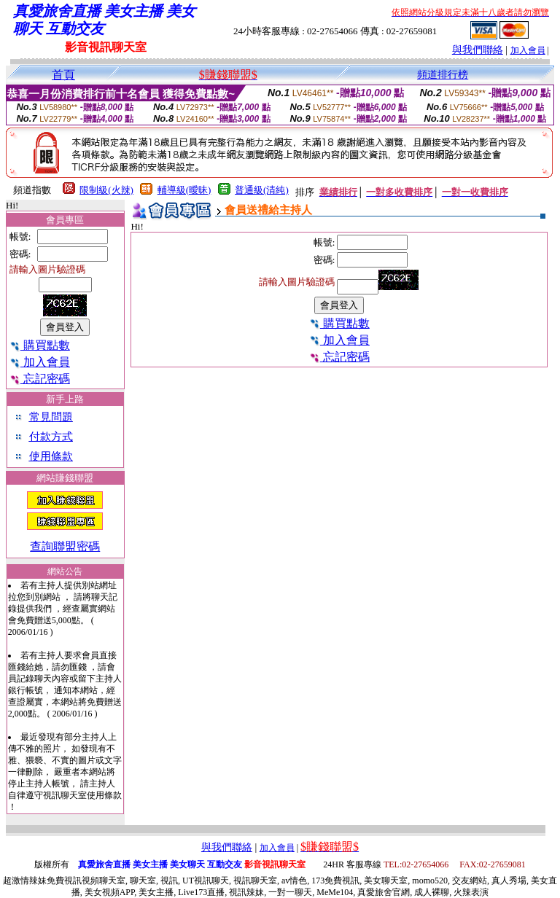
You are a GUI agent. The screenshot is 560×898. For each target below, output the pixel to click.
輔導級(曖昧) (184, 189)
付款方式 (51, 436)
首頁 (63, 75)
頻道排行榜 (442, 74)
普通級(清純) (262, 189)
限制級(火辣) (106, 189)
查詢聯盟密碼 (65, 546)
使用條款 (51, 456)
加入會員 (527, 50)
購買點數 (39, 345)
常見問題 (51, 417)
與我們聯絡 (477, 49)
